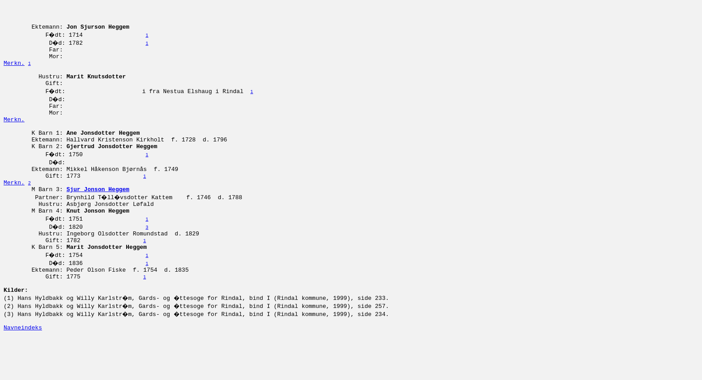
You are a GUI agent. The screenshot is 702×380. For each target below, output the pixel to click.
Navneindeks (23, 370)
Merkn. (14, 72)
